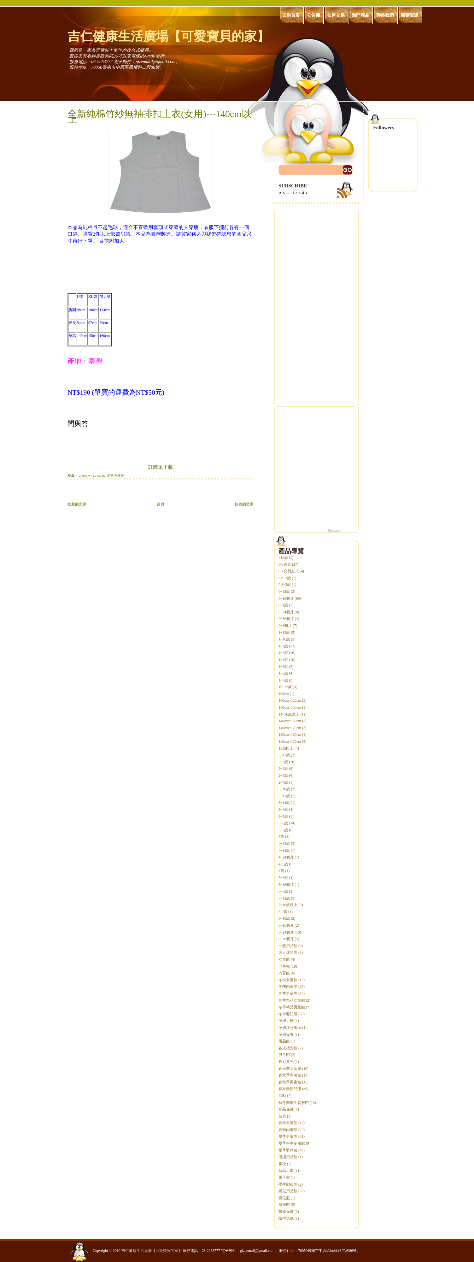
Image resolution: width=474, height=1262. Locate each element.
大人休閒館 (287, 952)
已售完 (284, 966)
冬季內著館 (287, 986)
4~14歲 (284, 850)
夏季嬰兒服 (287, 1150)
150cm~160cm (289, 734)
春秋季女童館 (289, 1068)
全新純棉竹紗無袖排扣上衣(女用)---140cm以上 (159, 116)
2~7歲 (283, 782)
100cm (283, 694)
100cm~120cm (289, 700)
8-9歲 (282, 912)
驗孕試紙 (286, 1218)
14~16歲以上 (289, 714)
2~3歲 (283, 762)
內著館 (284, 973)
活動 (282, 1096)
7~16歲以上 (288, 905)
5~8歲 (283, 878)
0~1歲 (283, 605)
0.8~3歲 (284, 584)
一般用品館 (287, 946)
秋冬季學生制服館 (293, 1102)
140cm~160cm (289, 721)
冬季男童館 (287, 993)
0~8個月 (285, 625)
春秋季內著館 (289, 1075)
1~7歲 (283, 680)
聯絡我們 (385, 15)
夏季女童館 (287, 1123)
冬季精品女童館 (291, 1000)
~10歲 (283, 557)
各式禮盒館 (287, 1048)
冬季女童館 (287, 980)
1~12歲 (284, 632)
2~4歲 (283, 768)
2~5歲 (283, 775)
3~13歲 (284, 796)
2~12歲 (284, 755)
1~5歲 (283, 666)
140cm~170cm (91, 475)
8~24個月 (286, 932)
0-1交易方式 (288, 571)
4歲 (281, 871)
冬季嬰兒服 (287, 1014)
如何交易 (336, 15)
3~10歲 (284, 789)
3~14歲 (284, 802)
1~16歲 (284, 639)
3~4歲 (283, 809)
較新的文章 (76, 504)
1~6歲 (283, 673)
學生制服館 (287, 1184)
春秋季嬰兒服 (289, 1089)
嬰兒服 (284, 1198)
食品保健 (286, 1109)
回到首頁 (291, 15)
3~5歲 (283, 816)
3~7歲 (283, 830)
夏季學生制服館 (291, 1143)
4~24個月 (286, 857)
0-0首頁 (284, 564)
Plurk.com (334, 530)
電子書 (284, 1177)
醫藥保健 (286, 1211)
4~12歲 (284, 843)
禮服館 (284, 1204)
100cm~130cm (289, 707)
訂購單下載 (160, 467)
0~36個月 (286, 618)
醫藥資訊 (409, 15)
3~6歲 (283, 823)
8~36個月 (286, 939)
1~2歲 (283, 646)
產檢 (282, 1164)
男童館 (284, 1055)
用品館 (284, 1041)
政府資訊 (286, 1061)
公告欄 (313, 15)
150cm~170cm (289, 741)
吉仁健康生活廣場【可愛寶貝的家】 (168, 36)
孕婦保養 (286, 1034)
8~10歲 (284, 918)
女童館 (284, 959)
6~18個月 (286, 884)
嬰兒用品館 (287, 1191)
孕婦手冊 (286, 1020)
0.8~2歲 (284, 578)
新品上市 (286, 1170)
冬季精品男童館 (291, 1007)
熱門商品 (360, 15)
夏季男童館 (287, 1136)
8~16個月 (286, 925)
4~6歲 (283, 864)
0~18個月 (286, 598)
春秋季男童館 (289, 1082)
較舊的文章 (244, 504)
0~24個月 (286, 612)
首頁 (160, 504)
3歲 (281, 836)
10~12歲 (285, 687)
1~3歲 (283, 653)
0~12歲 (284, 591)
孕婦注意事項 (289, 1027)
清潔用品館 (287, 1157)
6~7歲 (283, 891)
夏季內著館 (115, 475)
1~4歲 (283, 660)
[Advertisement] (141, 493)
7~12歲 (284, 898)
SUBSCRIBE (316, 189)
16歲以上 (286, 748)
